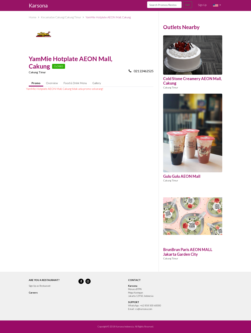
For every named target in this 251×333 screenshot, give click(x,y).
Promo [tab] (36, 83)
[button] (217, 5)
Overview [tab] (52, 83)
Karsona (38, 5)
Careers (33, 292)
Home (32, 17)
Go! (187, 4)
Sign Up (202, 4)
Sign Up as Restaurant (39, 285)
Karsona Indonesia (125, 326)
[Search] (164, 4)
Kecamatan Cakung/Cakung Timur (61, 17)
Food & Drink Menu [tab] (75, 83)
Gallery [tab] (96, 83)
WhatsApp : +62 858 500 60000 (144, 305)
